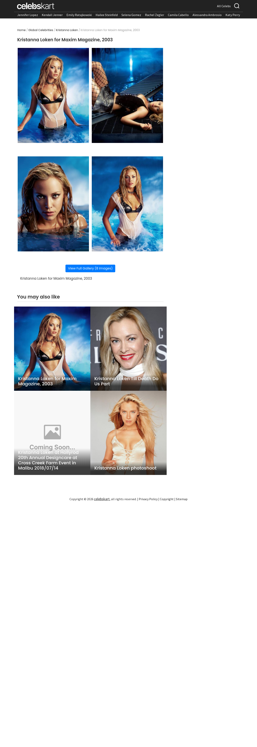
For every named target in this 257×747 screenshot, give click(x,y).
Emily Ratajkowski (79, 15)
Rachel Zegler (154, 15)
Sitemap (182, 499)
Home (21, 30)
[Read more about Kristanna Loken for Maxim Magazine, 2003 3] (53, 203)
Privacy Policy (148, 499)
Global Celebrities (40, 30)
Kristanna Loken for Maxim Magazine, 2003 (47, 381)
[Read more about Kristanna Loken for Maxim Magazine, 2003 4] (127, 203)
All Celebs (224, 6)
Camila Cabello (178, 15)
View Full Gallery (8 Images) (90, 268)
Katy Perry (232, 15)
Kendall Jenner (52, 15)
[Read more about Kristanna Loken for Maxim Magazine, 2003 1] (53, 95)
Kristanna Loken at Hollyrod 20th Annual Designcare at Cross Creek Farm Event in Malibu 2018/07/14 (48, 460)
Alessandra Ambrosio (207, 15)
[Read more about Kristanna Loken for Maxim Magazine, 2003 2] (127, 95)
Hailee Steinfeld (107, 15)
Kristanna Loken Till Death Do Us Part (126, 381)
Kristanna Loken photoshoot (125, 468)
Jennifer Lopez (27, 15)
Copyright (167, 499)
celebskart (102, 499)
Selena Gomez (131, 15)
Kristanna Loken (67, 30)
